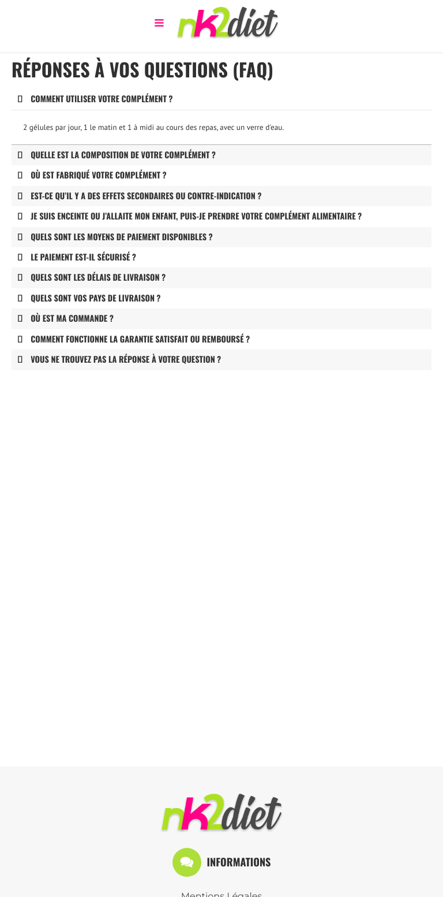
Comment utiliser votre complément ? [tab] (94, 99)
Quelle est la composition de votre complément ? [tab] (116, 155)
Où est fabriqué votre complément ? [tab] (92, 175)
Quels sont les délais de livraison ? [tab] (91, 277)
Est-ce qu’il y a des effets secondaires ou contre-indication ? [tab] (139, 196)
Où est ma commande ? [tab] (65, 318)
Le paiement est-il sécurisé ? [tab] (76, 257)
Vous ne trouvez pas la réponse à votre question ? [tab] (119, 359)
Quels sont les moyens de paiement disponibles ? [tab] (115, 237)
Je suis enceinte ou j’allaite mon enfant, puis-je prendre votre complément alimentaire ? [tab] (189, 216)
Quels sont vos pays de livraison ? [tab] (88, 298)
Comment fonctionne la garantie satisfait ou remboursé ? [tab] (133, 339)
